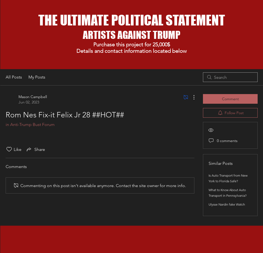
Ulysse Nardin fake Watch (227, 204)
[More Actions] (191, 97)
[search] (230, 77)
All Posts (14, 77)
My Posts (36, 77)
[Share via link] (35, 149)
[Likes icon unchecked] (9, 149)
